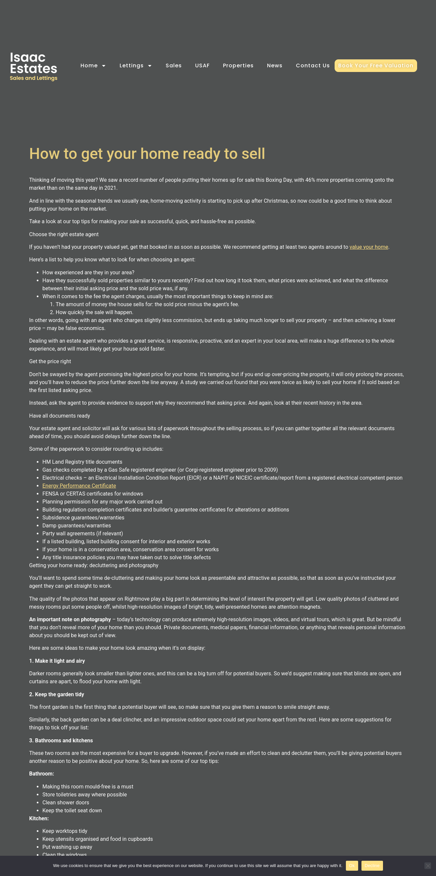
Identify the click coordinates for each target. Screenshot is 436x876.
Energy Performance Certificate (79, 486)
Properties (238, 65)
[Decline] (427, 865)
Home (93, 66)
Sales (174, 65)
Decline (372, 865)
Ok (352, 865)
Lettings (136, 66)
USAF (202, 65)
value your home (369, 247)
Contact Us (313, 65)
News (275, 65)
